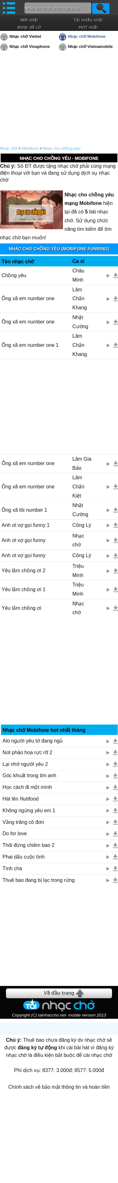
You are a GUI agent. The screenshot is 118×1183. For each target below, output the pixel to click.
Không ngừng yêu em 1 (29, 810)
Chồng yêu (14, 275)
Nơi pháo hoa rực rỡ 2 (27, 752)
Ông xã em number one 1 (30, 345)
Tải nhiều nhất (88, 20)
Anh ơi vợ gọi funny (23, 540)
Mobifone (30, 148)
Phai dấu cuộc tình (24, 857)
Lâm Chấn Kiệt (78, 486)
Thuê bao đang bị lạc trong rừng (39, 880)
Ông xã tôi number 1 (24, 510)
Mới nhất (29, 20)
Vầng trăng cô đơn (23, 822)
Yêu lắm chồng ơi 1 (23, 589)
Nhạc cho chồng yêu (61, 148)
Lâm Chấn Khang (79, 299)
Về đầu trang (59, 993)
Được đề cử (29, 27)
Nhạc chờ (8, 148)
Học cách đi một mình (27, 787)
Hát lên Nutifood (21, 798)
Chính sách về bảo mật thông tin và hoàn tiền (59, 1087)
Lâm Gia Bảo (81, 463)
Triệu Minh (78, 570)
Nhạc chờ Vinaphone (29, 46)
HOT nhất (88, 27)
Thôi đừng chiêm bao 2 (28, 845)
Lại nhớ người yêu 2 (25, 764)
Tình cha (12, 868)
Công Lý (81, 525)
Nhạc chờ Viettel (25, 36)
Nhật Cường (80, 322)
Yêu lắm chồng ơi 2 (23, 570)
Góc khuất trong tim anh (29, 775)
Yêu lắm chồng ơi (21, 608)
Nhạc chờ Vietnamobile (90, 46)
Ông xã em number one (28, 298)
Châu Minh (78, 275)
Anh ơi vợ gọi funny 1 (26, 525)
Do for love (15, 833)
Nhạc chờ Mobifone (87, 36)
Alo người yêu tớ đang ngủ (33, 740)
